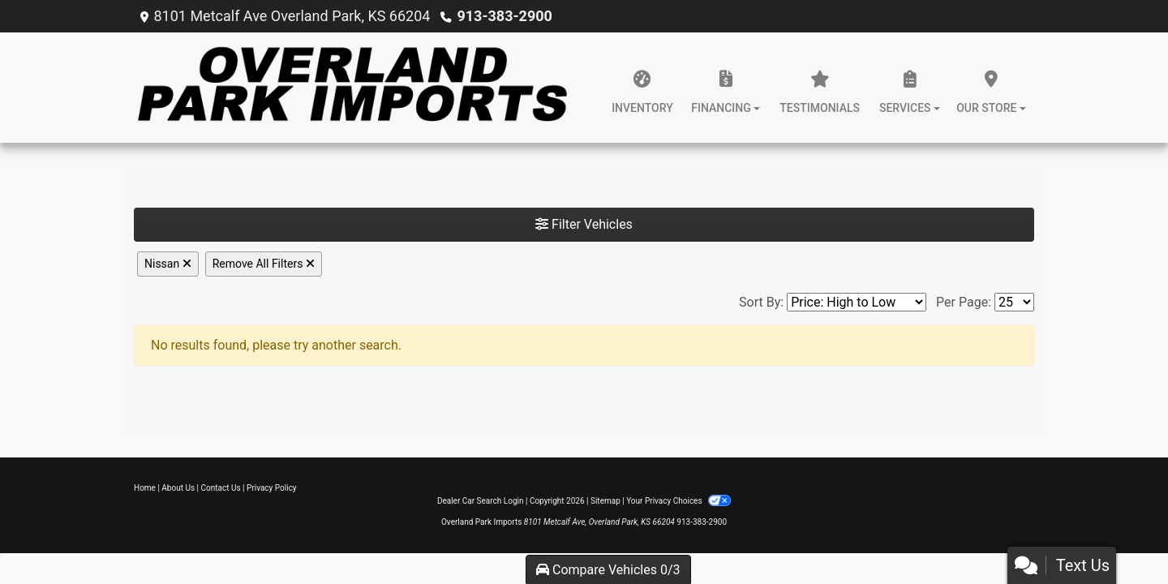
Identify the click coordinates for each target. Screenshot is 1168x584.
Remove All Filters (264, 263)
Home (145, 487)
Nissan (167, 263)
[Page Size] (1014, 302)
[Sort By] (856, 302)
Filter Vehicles (584, 224)
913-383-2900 (504, 15)
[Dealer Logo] (351, 87)
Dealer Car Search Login (480, 500)
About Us (178, 487)
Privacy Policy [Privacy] (272, 487)
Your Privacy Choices (678, 500)
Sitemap (605, 500)
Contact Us (221, 487)
